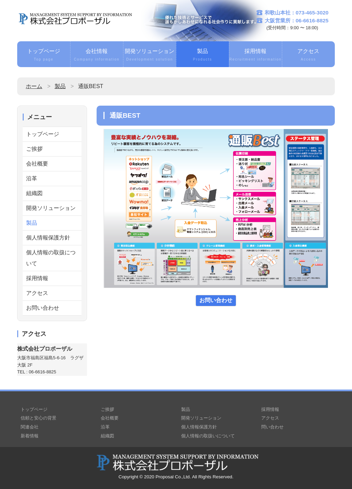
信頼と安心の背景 (38, 418)
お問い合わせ (42, 308)
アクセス (308, 55)
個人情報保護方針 (48, 238)
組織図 (34, 193)
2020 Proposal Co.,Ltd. (167, 476)
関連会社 (29, 426)
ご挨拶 (34, 149)
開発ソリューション (149, 55)
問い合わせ (272, 426)
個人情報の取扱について (51, 257)
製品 (202, 55)
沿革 (31, 178)
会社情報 (96, 55)
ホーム (34, 86)
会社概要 (37, 164)
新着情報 (29, 435)
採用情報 (255, 55)
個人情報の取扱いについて (208, 435)
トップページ (43, 55)
